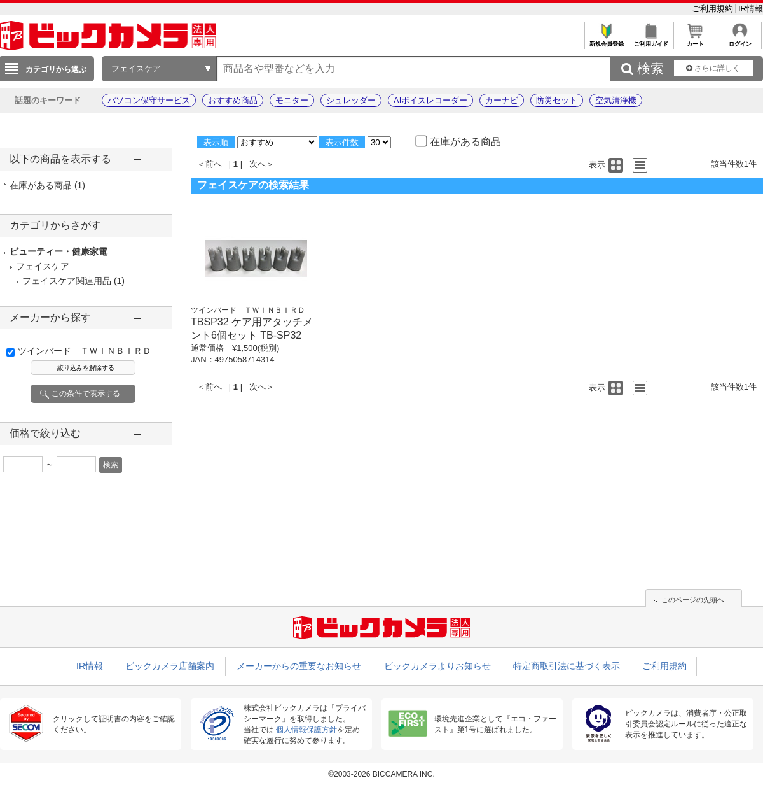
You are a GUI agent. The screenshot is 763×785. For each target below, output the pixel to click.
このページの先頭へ (692, 600)
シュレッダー (351, 100)
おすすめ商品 (233, 100)
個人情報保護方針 (306, 729)
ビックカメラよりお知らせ (437, 666)
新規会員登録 (606, 40)
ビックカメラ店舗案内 (169, 666)
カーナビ (501, 100)
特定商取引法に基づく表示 (566, 666)
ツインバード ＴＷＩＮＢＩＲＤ (84, 351)
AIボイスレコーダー (430, 100)
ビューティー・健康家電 (58, 251)
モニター (291, 100)
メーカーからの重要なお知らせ (299, 666)
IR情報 (750, 8)
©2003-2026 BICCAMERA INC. (381, 774)
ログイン (739, 40)
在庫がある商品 (47, 185)
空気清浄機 (615, 100)
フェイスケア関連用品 (66, 281)
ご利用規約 (714, 8)
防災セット (556, 100)
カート (695, 40)
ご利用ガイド (650, 40)
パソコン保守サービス (148, 100)
